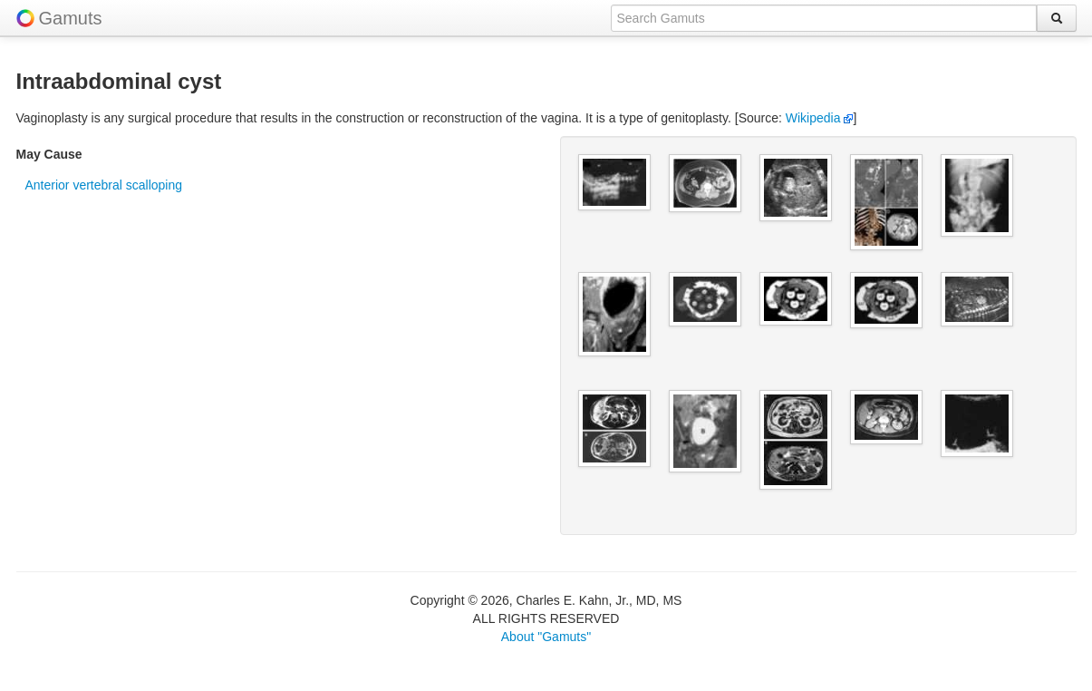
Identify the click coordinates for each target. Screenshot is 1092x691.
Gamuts (70, 18)
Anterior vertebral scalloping (104, 185)
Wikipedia (820, 118)
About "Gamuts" (546, 636)
